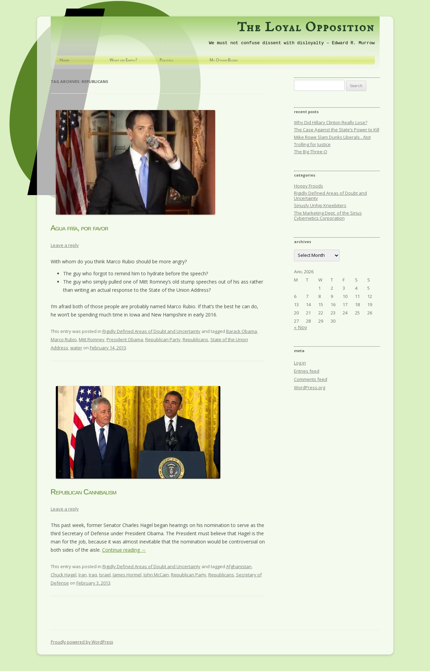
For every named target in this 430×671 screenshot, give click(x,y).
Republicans (195, 339)
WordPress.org (309, 387)
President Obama (125, 339)
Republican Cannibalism (83, 492)
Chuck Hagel (63, 575)
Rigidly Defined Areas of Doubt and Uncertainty (151, 331)
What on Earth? (123, 60)
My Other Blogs (224, 60)
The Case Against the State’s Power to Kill (336, 130)
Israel (105, 575)
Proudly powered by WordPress (82, 642)
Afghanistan (238, 566)
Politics (166, 60)
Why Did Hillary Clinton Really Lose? (330, 122)
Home (64, 60)
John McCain (156, 575)
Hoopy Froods (308, 186)
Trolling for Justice (312, 144)
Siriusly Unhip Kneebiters (320, 205)
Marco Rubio (64, 339)
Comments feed (310, 379)
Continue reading (124, 550)
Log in (300, 363)
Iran (82, 575)
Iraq (93, 575)
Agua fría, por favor (79, 228)
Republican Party (163, 339)
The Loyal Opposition (305, 28)
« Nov (300, 327)
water (76, 348)
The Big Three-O (310, 151)
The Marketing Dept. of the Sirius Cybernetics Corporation (328, 215)
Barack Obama (241, 331)
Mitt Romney (92, 339)
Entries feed (306, 371)
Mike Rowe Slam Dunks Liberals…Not (332, 137)
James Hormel (127, 575)
